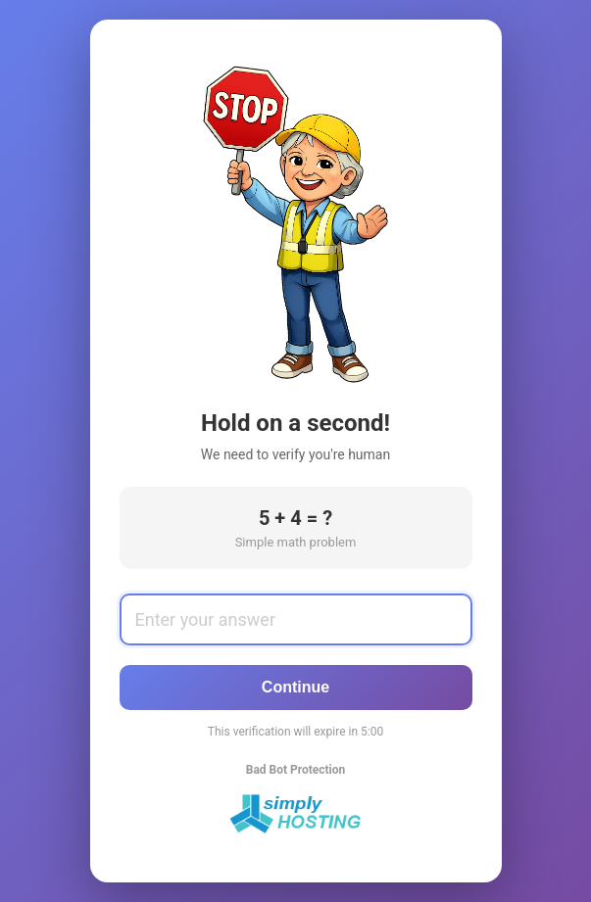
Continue (295, 687)
